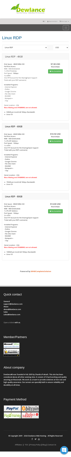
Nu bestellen (55, 71)
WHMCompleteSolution (41, 271)
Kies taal (64, 21)
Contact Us (52, 445)
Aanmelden (52, 21)
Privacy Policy (35, 445)
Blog (44, 445)
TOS (26, 445)
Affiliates (18, 445)
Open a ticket (9, 322)
